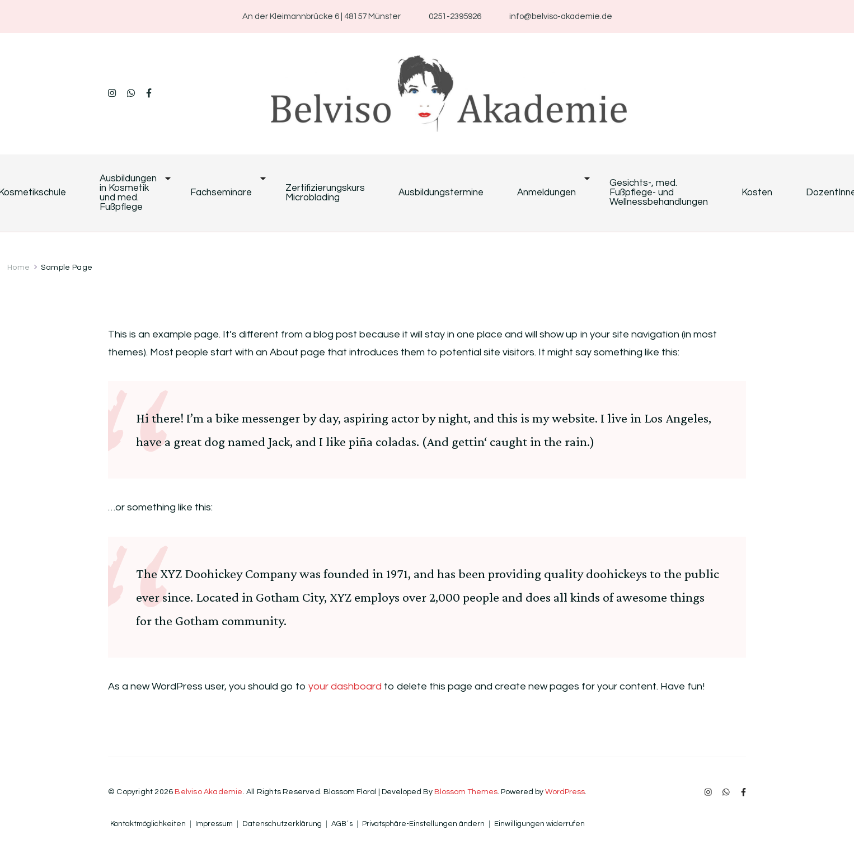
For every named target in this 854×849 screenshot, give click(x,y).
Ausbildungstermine (441, 193)
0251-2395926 (455, 16)
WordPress (565, 792)
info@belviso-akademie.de (560, 16)
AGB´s (342, 824)
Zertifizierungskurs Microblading (325, 193)
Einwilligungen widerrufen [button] (539, 824)
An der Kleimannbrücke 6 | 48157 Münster (321, 16)
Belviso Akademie (208, 792)
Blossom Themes (466, 792)
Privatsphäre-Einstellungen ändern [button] (423, 824)
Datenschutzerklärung (282, 824)
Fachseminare (221, 193)
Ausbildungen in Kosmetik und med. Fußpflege (128, 193)
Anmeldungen (546, 193)
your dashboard (345, 686)
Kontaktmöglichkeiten (148, 824)
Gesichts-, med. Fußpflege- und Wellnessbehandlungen (658, 193)
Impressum (214, 824)
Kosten (757, 193)
